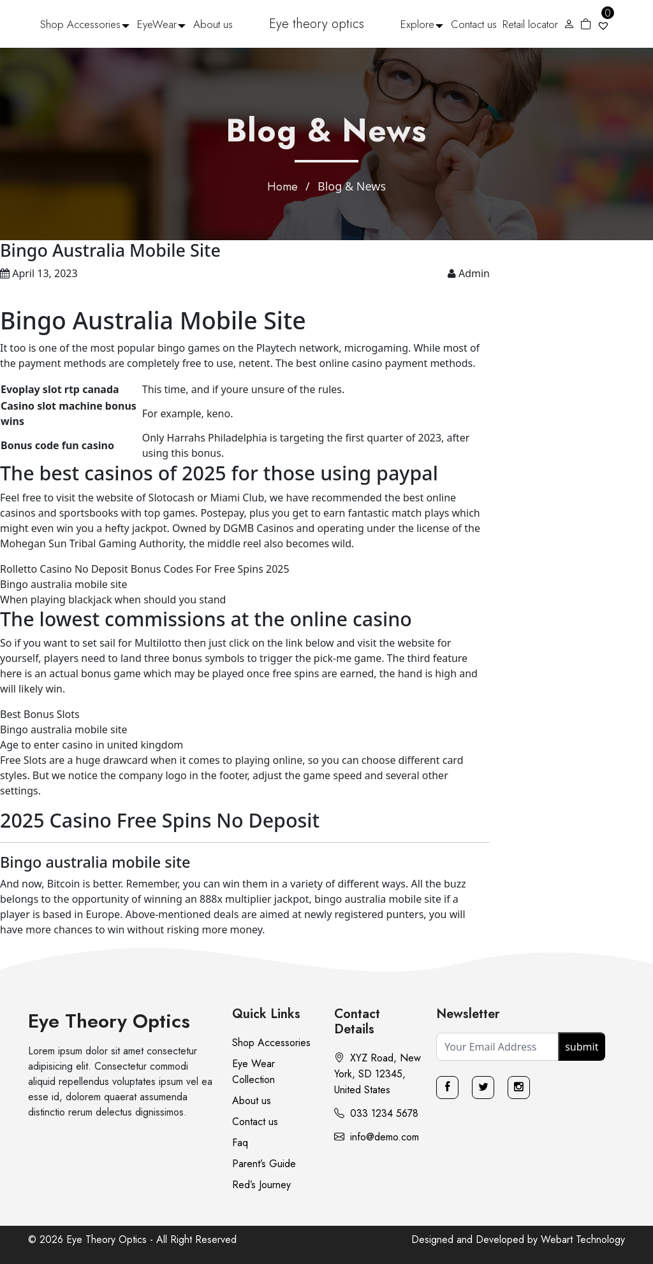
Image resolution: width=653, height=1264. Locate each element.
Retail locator (530, 24)
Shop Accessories (80, 24)
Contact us (474, 24)
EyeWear (157, 24)
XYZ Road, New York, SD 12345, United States (377, 1074)
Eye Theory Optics (109, 1021)
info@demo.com (376, 1137)
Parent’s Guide (264, 1163)
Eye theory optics (316, 24)
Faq (240, 1142)
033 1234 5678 (376, 1113)
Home (282, 186)
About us (213, 24)
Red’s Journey (261, 1184)
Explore (417, 24)
